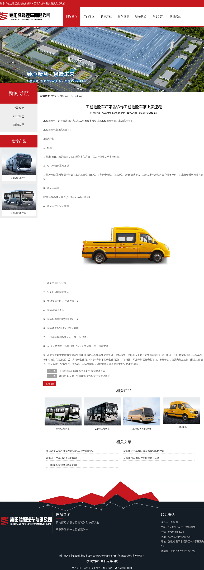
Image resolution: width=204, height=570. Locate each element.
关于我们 (158, 16)
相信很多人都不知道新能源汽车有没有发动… (70, 450)
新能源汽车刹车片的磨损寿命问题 (141, 458)
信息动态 (64, 96)
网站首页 (71, 16)
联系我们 (140, 16)
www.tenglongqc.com (113, 113)
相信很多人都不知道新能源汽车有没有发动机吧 (84, 376)
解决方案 (106, 16)
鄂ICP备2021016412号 (183, 551)
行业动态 (18, 116)
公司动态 (18, 107)
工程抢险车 (107, 120)
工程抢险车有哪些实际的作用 (62, 465)
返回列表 (50, 383)
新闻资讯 (123, 16)
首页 (53, 96)
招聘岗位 (175, 16)
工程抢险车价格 (88, 120)
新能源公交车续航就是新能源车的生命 (143, 450)
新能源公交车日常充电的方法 (62, 458)
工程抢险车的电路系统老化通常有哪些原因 (82, 371)
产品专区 (88, 16)
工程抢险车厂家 (51, 120)
